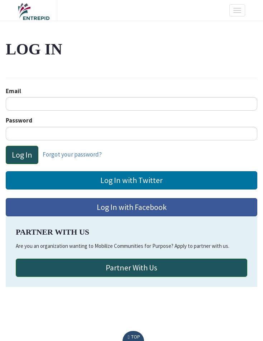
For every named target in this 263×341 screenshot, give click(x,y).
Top (133, 336)
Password (19, 120)
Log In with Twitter (131, 180)
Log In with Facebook (132, 207)
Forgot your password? (72, 154)
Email (13, 91)
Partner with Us (131, 268)
